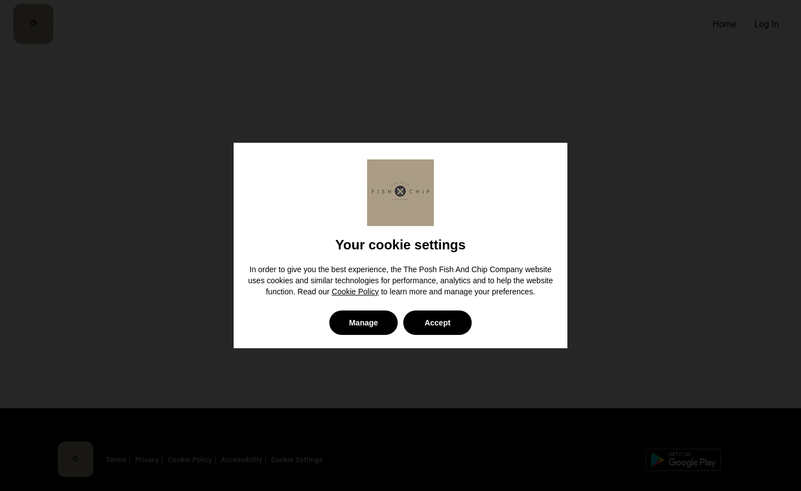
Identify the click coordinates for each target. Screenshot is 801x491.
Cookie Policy (355, 291)
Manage (363, 322)
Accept (437, 322)
